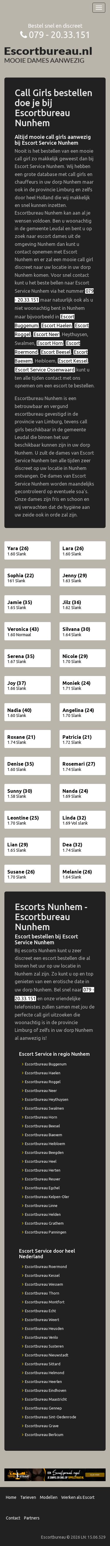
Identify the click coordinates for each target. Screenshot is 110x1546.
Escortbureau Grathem (44, 1223)
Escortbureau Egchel (42, 1188)
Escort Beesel (55, 352)
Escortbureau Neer (41, 1090)
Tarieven (28, 1497)
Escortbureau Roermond (46, 1266)
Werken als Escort (77, 1497)
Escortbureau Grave (42, 1426)
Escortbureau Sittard (42, 1364)
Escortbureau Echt (40, 1311)
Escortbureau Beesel (42, 1126)
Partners (32, 1518)
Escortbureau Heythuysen (46, 1099)
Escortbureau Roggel (42, 1082)
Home (11, 1497)
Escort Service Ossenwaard (45, 369)
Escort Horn (50, 343)
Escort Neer (46, 334)
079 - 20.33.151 (59, 34)
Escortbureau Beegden (44, 1152)
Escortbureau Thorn (42, 1293)
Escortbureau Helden (43, 1214)
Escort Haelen (57, 325)
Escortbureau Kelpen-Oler (47, 1197)
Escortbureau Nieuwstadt (46, 1355)
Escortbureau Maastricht (46, 1399)
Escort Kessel (72, 361)
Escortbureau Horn (41, 1117)
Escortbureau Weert (42, 1320)
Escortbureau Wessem (44, 1284)
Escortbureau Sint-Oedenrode (50, 1417)
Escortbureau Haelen (42, 1073)
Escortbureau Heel (40, 1161)
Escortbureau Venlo (41, 1337)
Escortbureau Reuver (42, 1179)
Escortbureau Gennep (43, 1408)
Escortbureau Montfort (45, 1302)
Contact (13, 1518)
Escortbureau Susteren (44, 1346)
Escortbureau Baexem (43, 1135)
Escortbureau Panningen (45, 1232)
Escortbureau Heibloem (45, 1144)
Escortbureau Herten (42, 1170)
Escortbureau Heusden (44, 1328)
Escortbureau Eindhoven (45, 1390)
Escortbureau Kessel (42, 1275)
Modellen (48, 1497)
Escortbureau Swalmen (44, 1108)
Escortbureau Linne (41, 1205)
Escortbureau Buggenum (46, 1064)
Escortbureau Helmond (44, 1373)
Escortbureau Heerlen (43, 1381)
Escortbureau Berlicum (44, 1434)
